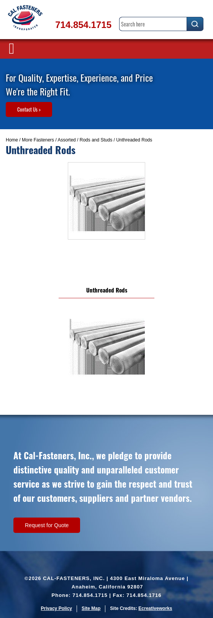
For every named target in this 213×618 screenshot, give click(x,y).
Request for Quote (47, 525)
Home (12, 140)
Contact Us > (29, 109)
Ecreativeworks (155, 608)
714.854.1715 (83, 25)
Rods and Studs (96, 140)
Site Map (91, 608)
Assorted (66, 140)
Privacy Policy (56, 608)
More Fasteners (38, 140)
